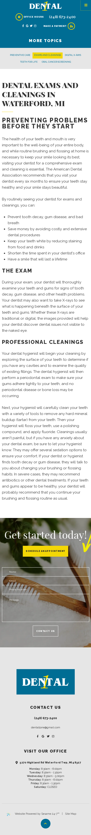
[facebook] (23, 26)
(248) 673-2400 (62, 17)
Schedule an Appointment (46, 551)
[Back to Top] (45, 823)
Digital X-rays (73, 55)
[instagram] (35, 26)
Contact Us (45, 631)
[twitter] (31, 26)
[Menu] (86, 5)
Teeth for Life (29, 62)
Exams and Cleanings (47, 55)
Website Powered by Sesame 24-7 (33, 814)
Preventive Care (20, 55)
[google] (27, 26)
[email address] (45, 580)
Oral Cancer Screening (56, 62)
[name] (45, 571)
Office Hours (30, 17)
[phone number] (45, 589)
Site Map (70, 813)
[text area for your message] (45, 608)
